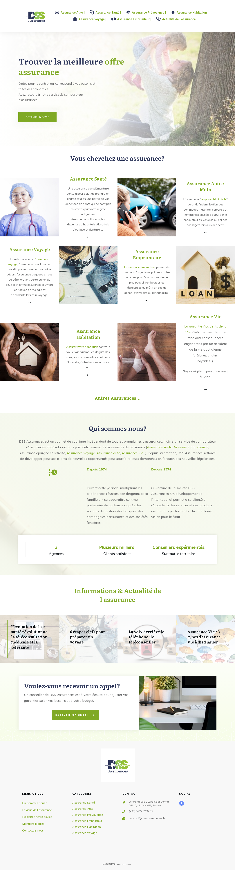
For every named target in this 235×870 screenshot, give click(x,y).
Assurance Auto (82, 808)
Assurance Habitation (88, 334)
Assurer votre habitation (82, 347)
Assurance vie (132, 453)
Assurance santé (159, 447)
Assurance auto (108, 453)
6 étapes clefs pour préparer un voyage (87, 637)
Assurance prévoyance (190, 447)
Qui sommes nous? (117, 428)
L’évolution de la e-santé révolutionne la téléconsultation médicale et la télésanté (29, 637)
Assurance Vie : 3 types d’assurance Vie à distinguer (204, 637)
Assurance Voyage (29, 249)
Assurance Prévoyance (87, 814)
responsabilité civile (213, 199)
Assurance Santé (88, 178)
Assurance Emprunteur (147, 254)
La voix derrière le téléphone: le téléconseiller (146, 637)
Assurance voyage (81, 453)
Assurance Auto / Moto (206, 186)
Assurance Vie (205, 316)
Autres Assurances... (118, 398)
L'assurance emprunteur (140, 267)
